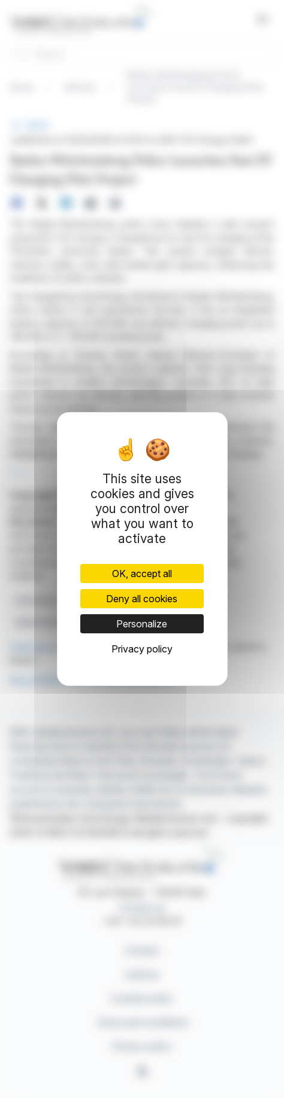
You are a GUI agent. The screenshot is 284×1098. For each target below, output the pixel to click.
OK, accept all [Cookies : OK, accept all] (142, 574)
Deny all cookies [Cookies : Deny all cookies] (141, 599)
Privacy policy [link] (142, 649)
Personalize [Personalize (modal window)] (141, 624)
